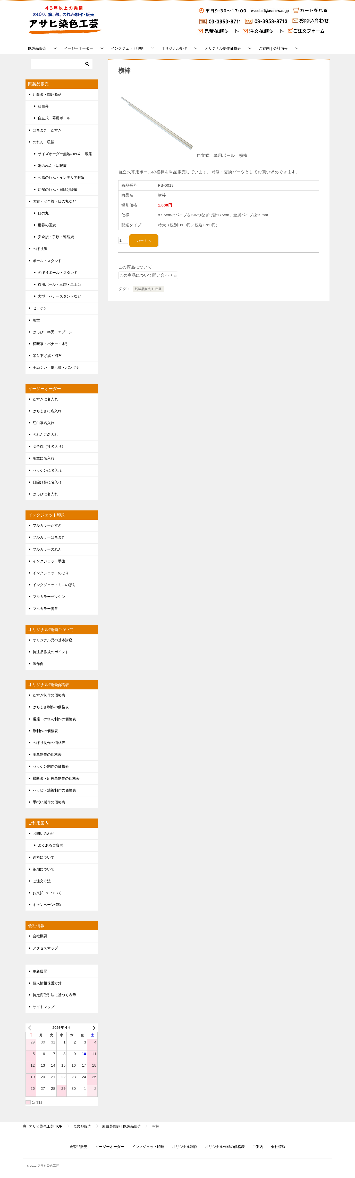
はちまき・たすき (47, 130)
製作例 (38, 664)
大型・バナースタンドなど (59, 296)
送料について (43, 857)
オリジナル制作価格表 (223, 48)
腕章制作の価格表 (47, 754)
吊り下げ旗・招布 (47, 356)
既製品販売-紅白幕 (148, 289)
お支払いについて (47, 893)
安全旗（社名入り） (49, 446)
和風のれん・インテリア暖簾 (61, 177)
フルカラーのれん (47, 549)
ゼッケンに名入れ (47, 470)
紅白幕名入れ (43, 423)
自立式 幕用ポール (54, 118)
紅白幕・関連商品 (47, 94)
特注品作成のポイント (51, 652)
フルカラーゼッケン (49, 597)
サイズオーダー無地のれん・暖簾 (65, 154)
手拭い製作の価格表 (49, 802)
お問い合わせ (43, 833)
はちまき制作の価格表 (51, 707)
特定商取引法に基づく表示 (54, 995)
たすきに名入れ (45, 399)
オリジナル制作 (174, 48)
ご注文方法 (42, 881)
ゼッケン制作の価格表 (51, 766)
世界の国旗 (47, 225)
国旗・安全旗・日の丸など (54, 201)
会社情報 (278, 1147)
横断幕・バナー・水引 (51, 344)
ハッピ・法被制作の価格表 (54, 790)
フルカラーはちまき (49, 537)
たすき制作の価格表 (49, 695)
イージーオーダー (78, 48)
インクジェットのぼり (51, 573)
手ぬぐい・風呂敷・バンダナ (56, 367)
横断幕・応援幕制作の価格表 (56, 778)
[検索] (61, 64)
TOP (45, 1126)
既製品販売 (37, 48)
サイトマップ (43, 1007)
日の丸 (43, 213)
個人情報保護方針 (47, 983)
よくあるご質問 (50, 845)
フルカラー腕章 (45, 609)
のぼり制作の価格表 (49, 743)
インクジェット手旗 (49, 561)
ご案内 (257, 1147)
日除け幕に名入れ (47, 482)
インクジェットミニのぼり (54, 585)
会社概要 (40, 936)
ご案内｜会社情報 (273, 48)
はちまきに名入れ (47, 411)
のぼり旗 (40, 249)
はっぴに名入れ (45, 494)
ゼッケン (40, 308)
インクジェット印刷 (127, 48)
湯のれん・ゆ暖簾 (52, 166)
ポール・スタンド (47, 261)
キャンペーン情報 (47, 905)
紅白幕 (43, 106)
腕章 (36, 320)
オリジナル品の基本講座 (52, 640)
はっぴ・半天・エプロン (52, 332)
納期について (43, 869)
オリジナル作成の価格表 (225, 1147)
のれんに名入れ (45, 435)
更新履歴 (40, 971)
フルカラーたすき (47, 525)
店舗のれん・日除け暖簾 (58, 189)
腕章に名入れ (43, 458)
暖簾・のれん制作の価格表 (54, 719)
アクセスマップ (45, 948)
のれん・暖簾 (43, 142)
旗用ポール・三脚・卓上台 (59, 284)
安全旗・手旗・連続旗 (56, 237)
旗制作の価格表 (45, 731)
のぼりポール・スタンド (58, 273)
